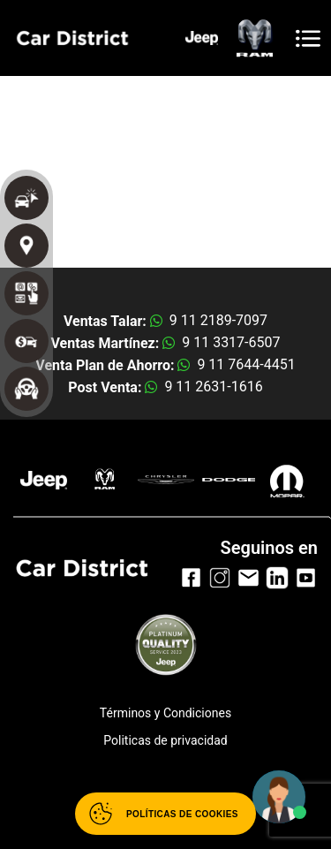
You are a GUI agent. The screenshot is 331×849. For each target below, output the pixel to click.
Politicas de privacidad (165, 740)
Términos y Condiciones (165, 713)
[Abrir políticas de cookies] (165, 813)
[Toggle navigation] (308, 38)
